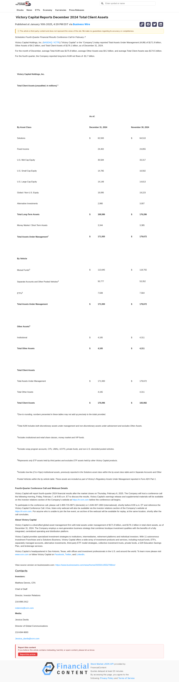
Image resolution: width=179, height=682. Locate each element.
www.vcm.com (22, 554)
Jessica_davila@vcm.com (27, 638)
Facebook (59, 554)
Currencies (60, 10)
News (29, 10)
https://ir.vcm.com (80, 500)
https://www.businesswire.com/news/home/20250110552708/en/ (85, 565)
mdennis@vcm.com (24, 608)
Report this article (27, 654)
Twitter (68, 554)
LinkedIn (80, 554)
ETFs (37, 10)
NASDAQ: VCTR (51, 42)
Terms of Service (126, 678)
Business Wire (81, 24)
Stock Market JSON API (102, 664)
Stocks (20, 10)
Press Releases (76, 10)
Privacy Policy (107, 678)
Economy (47, 10)
